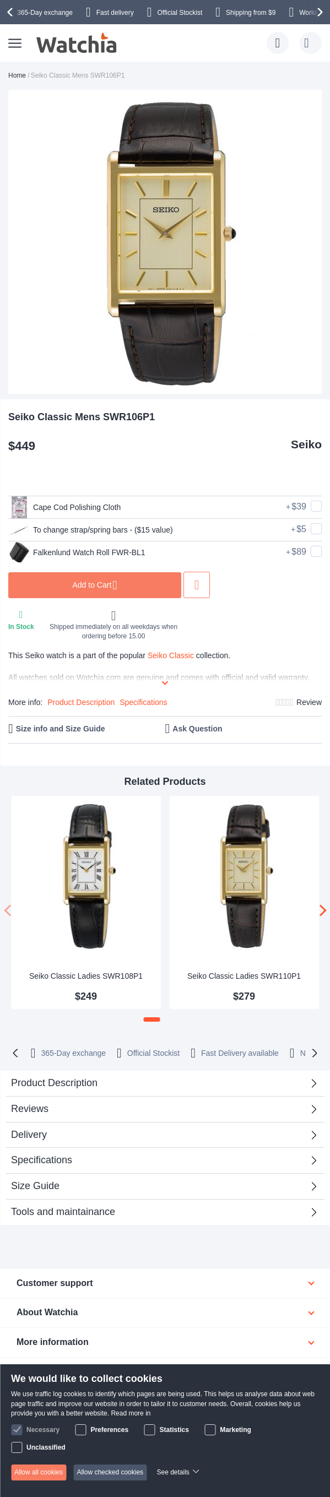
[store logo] (77, 43)
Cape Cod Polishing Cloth (64, 507)
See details (172, 1472)
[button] (152, 1019)
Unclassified (46, 1447)
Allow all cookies (38, 1472)
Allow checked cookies (110, 1472)
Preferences (109, 1430)
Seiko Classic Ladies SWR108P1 (86, 976)
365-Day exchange (45, 13)
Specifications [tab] (41, 1159)
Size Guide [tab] (35, 1185)
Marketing (235, 1430)
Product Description (81, 702)
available (240, 1053)
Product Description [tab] (54, 1082)
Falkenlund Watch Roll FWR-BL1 (77, 552)
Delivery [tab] (29, 1134)
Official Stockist (179, 13)
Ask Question (197, 728)
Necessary (42, 1430)
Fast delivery (115, 13)
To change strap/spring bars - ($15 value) (91, 530)
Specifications (143, 702)
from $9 (250, 13)
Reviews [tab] (29, 1108)
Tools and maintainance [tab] (63, 1211)
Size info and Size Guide (60, 728)
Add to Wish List (199, 585)
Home (17, 75)
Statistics (173, 1430)
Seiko (306, 444)
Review (309, 702)
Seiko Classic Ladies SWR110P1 (244, 976)
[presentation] (11, 12)
